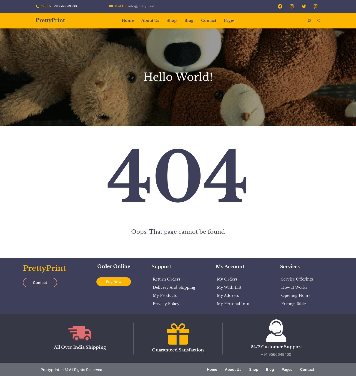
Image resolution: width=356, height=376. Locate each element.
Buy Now (113, 281)
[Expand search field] (309, 20)
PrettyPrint (50, 20)
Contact (40, 282)
